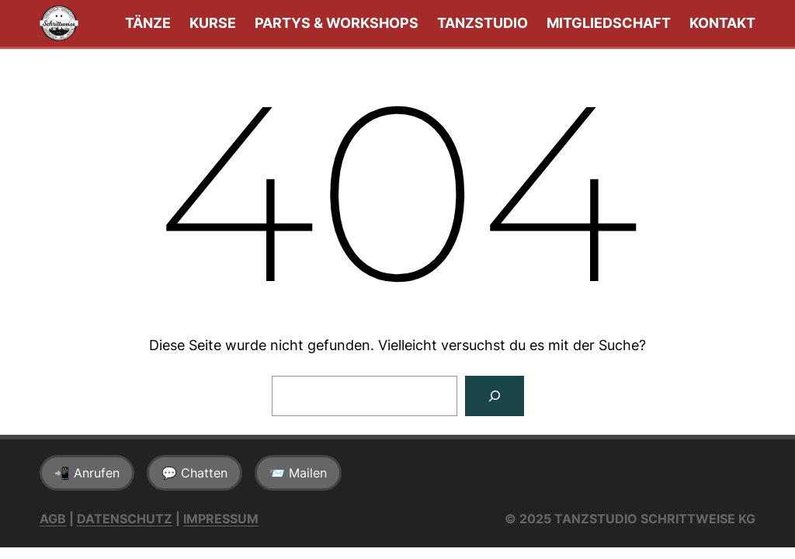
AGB (53, 518)
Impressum (221, 518)
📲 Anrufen (87, 473)
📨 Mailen (298, 473)
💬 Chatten (194, 473)
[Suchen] (494, 396)
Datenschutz (124, 518)
